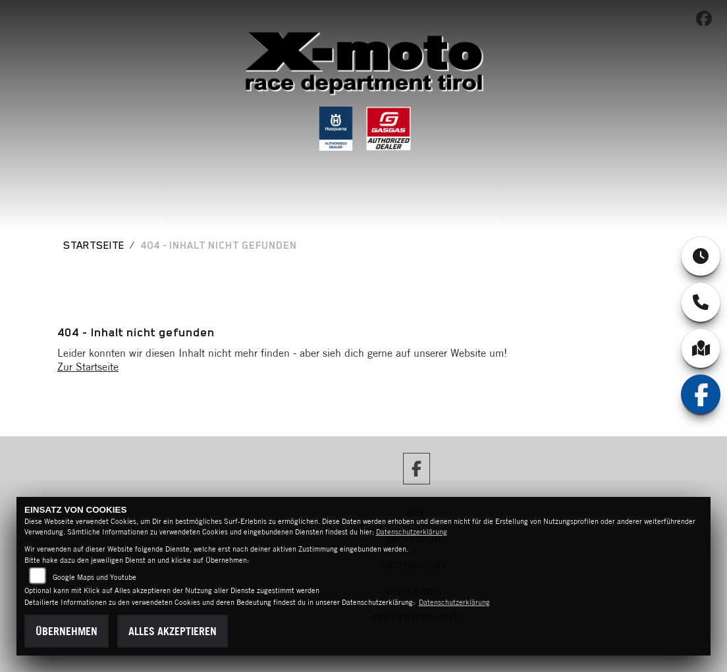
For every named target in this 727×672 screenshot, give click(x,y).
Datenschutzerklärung (411, 531)
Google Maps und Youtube (94, 577)
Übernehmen (66, 631)
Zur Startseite (88, 366)
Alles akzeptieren (172, 631)
